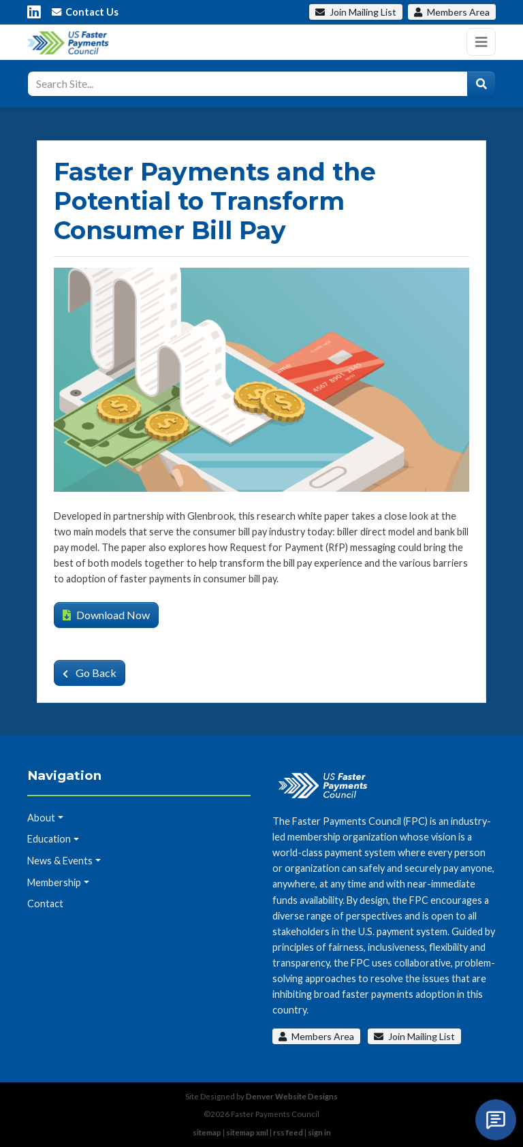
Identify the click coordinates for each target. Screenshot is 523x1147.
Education (49, 839)
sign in (319, 1132)
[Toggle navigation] (481, 42)
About (41, 817)
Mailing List (355, 12)
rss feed (288, 1132)
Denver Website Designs (292, 1096)
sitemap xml (247, 1132)
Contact (45, 903)
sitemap (207, 1132)
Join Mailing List (414, 1036)
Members (452, 12)
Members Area (316, 1036)
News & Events (60, 860)
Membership (54, 882)
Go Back (89, 672)
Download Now (106, 614)
